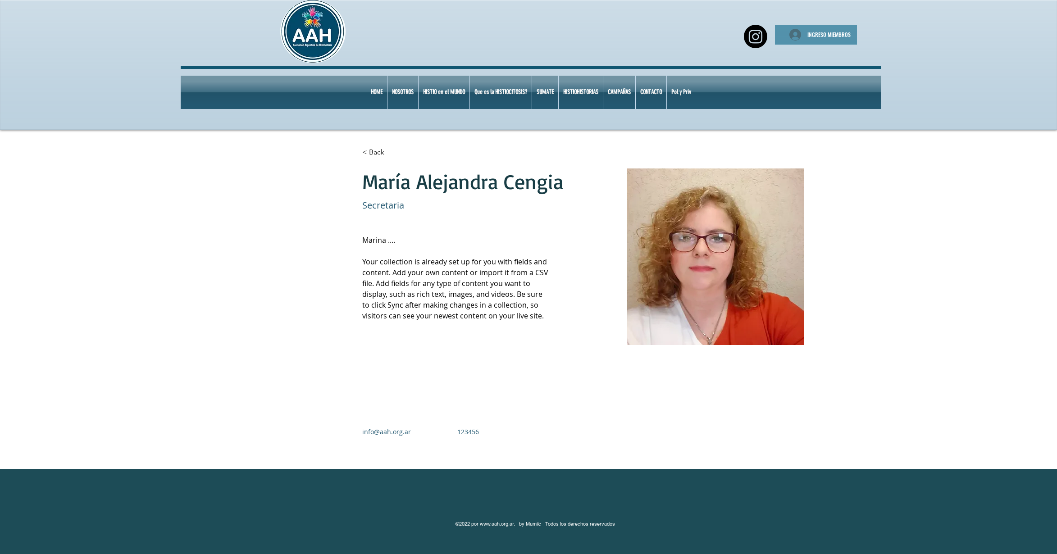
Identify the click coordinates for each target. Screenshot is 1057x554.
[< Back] (380, 152)
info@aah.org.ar (386, 431)
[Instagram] (755, 36)
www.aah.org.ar (497, 524)
